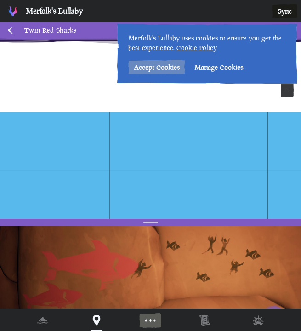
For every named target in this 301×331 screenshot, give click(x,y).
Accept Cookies (157, 67)
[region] (150, 165)
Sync (285, 11)
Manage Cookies (218, 67)
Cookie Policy (196, 47)
